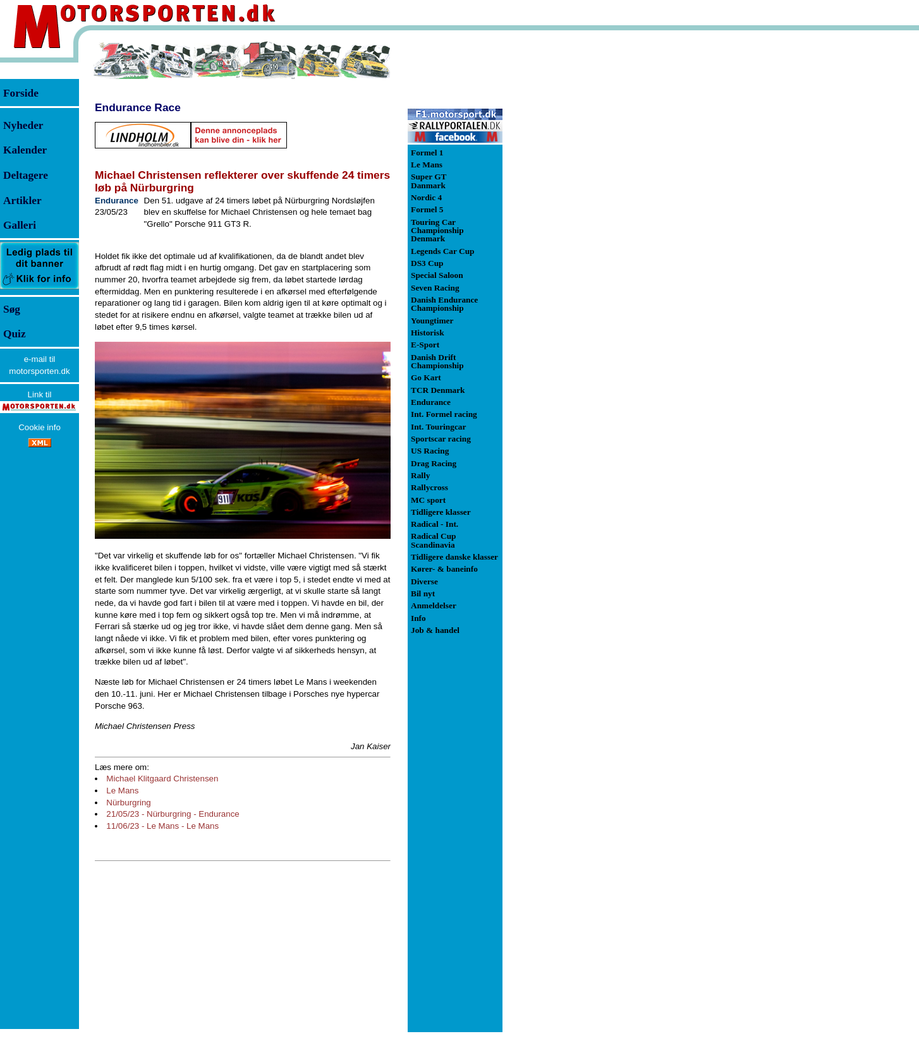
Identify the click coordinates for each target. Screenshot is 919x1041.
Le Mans (122, 790)
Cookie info (39, 427)
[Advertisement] (568, 229)
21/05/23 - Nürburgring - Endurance (172, 814)
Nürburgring (128, 802)
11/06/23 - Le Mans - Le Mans (162, 826)
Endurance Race (138, 107)
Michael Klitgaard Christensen (162, 778)
